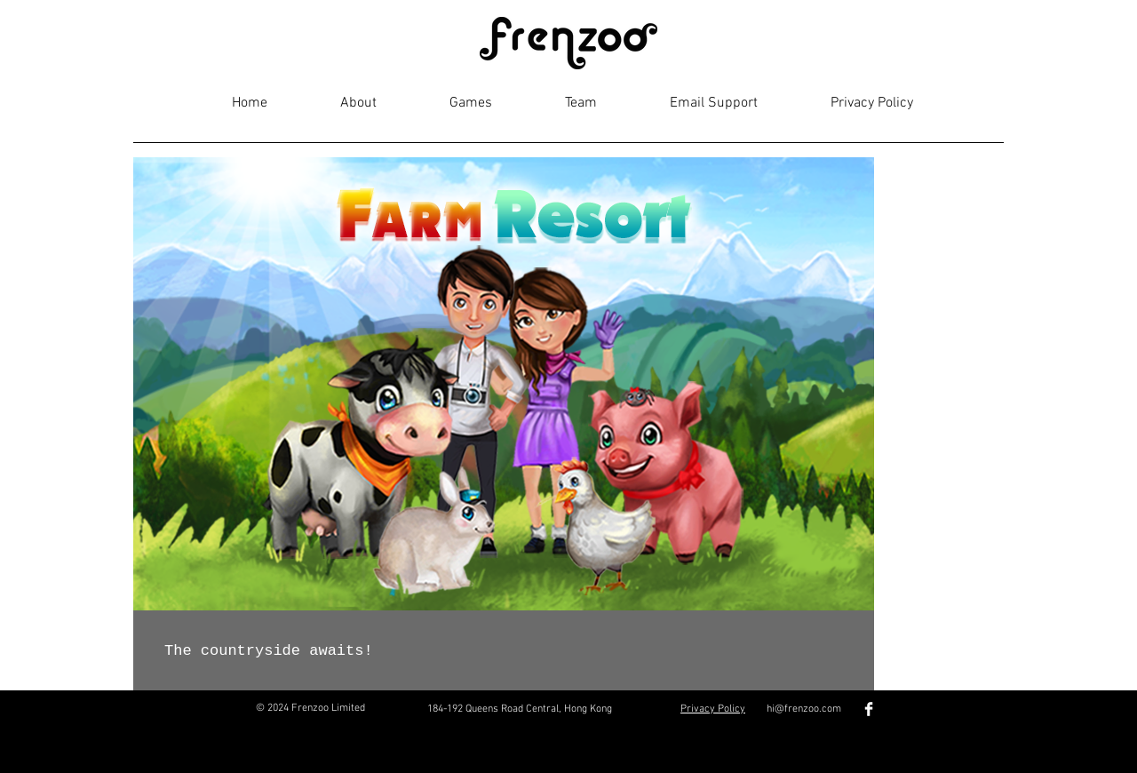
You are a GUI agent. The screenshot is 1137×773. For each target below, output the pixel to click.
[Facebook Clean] (869, 709)
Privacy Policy (712, 709)
